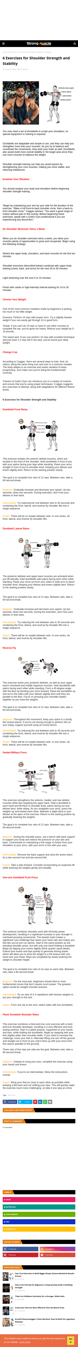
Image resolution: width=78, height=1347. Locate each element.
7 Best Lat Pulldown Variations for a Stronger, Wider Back (40, 1296)
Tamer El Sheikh (10, 69)
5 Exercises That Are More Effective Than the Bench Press (39, 1307)
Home (5, 52)
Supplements (12, 1214)
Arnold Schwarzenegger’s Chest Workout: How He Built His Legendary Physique (45, 1320)
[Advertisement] (39, 20)
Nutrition (11, 1207)
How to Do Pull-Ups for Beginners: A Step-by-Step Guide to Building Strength (43, 1286)
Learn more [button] (24, 1342)
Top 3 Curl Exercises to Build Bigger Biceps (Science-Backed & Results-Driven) (45, 1274)
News (8, 1199)
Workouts (12, 52)
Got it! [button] (70, 1340)
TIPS (7, 1222)
